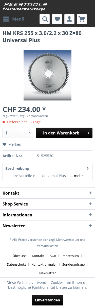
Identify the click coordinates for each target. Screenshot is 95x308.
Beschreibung (17, 168)
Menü (13, 18)
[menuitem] (13, 19)
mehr (78, 175)
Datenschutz (16, 264)
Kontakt (38, 255)
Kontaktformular (44, 264)
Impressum (70, 255)
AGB (53, 255)
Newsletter (47, 273)
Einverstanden (47, 300)
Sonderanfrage (73, 264)
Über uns (19, 255)
